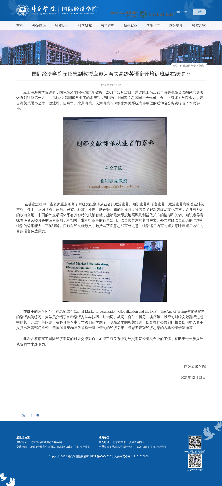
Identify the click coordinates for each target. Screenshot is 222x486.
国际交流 (176, 25)
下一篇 (34, 415)
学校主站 (182, 11)
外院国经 (39, 25)
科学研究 (85, 25)
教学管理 (107, 25)
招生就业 (130, 25)
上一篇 (20, 415)
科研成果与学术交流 (192, 65)
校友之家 (199, 25)
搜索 (199, 11)
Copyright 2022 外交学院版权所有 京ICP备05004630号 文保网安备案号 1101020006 (99, 456)
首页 (19, 25)
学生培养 (153, 25)
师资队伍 (62, 25)
